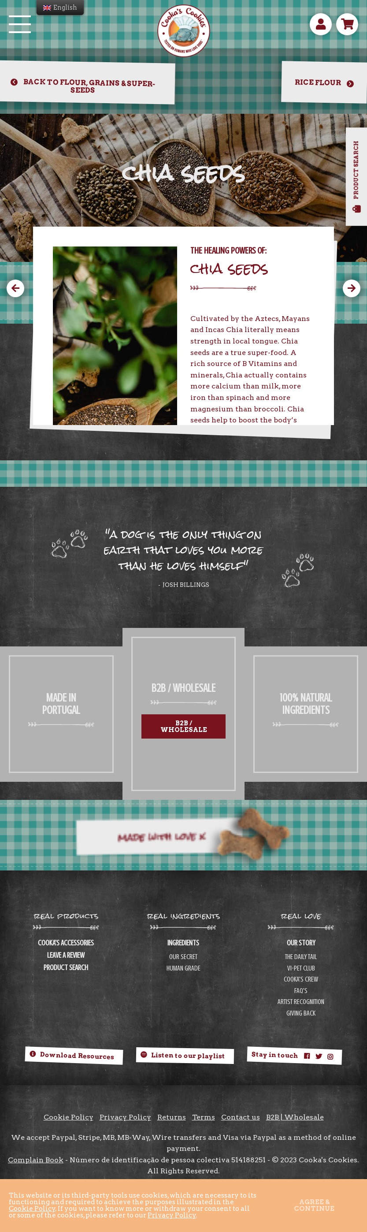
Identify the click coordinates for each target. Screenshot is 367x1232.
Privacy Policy (125, 1117)
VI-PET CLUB (301, 968)
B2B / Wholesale (183, 726)
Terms (203, 1117)
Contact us (240, 1117)
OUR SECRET (183, 957)
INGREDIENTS (183, 943)
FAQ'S (301, 991)
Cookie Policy (68, 1117)
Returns (171, 1117)
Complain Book (35, 1160)
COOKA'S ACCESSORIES (66, 943)
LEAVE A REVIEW (66, 955)
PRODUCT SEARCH (66, 968)
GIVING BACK (300, 1013)
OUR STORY (301, 943)
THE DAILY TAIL (301, 957)
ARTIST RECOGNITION (301, 1002)
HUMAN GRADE (183, 968)
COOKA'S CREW (301, 979)
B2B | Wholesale (295, 1117)
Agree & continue (314, 1205)
